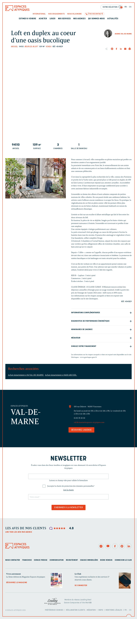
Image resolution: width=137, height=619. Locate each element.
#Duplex (28, 47)
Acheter (43, 19)
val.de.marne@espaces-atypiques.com (89, 422)
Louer (52, 19)
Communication (57, 560)
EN (130, 7)
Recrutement (72, 560)
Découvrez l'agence (81, 430)
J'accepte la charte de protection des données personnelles (71, 486)
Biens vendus (106, 560)
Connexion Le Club (123, 560)
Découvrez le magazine (16, 583)
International (39, 14)
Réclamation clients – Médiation (81, 610)
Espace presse (40, 560)
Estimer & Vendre (27, 19)
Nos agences (79, 19)
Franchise (27, 560)
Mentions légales (114, 610)
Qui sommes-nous (96, 19)
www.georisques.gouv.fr (88, 357)
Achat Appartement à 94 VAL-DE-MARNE (26, 375)
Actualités (112, 19)
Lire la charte (68, 490)
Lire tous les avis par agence (18, 532)
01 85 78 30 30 (79, 418)
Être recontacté (95, 14)
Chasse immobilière (89, 560)
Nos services (64, 19)
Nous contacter (12, 560)
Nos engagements (56, 14)
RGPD (100, 610)
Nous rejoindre (74, 14)
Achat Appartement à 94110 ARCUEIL (61, 375)
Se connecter (81, 586)
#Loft (35, 47)
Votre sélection (112, 7)
